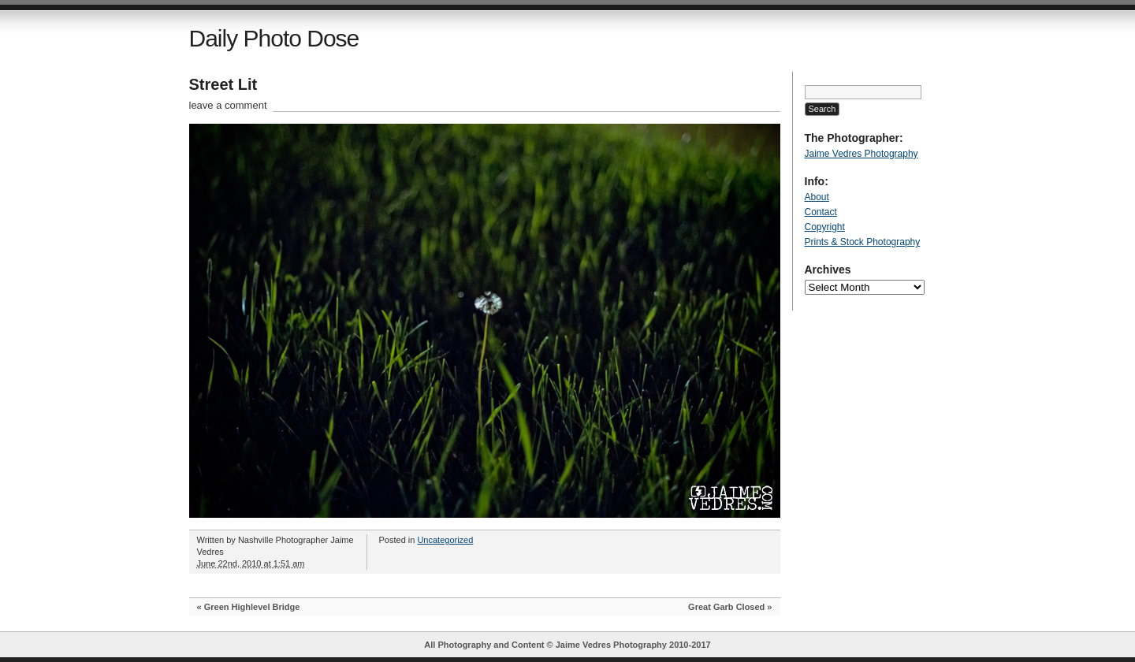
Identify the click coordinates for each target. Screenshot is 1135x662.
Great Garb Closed (726, 607)
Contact (821, 212)
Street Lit (223, 84)
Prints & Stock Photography (863, 241)
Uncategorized (445, 540)
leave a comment (228, 105)
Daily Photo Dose (274, 38)
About (817, 197)
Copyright (825, 226)
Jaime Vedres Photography (861, 153)
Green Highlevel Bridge (252, 607)
